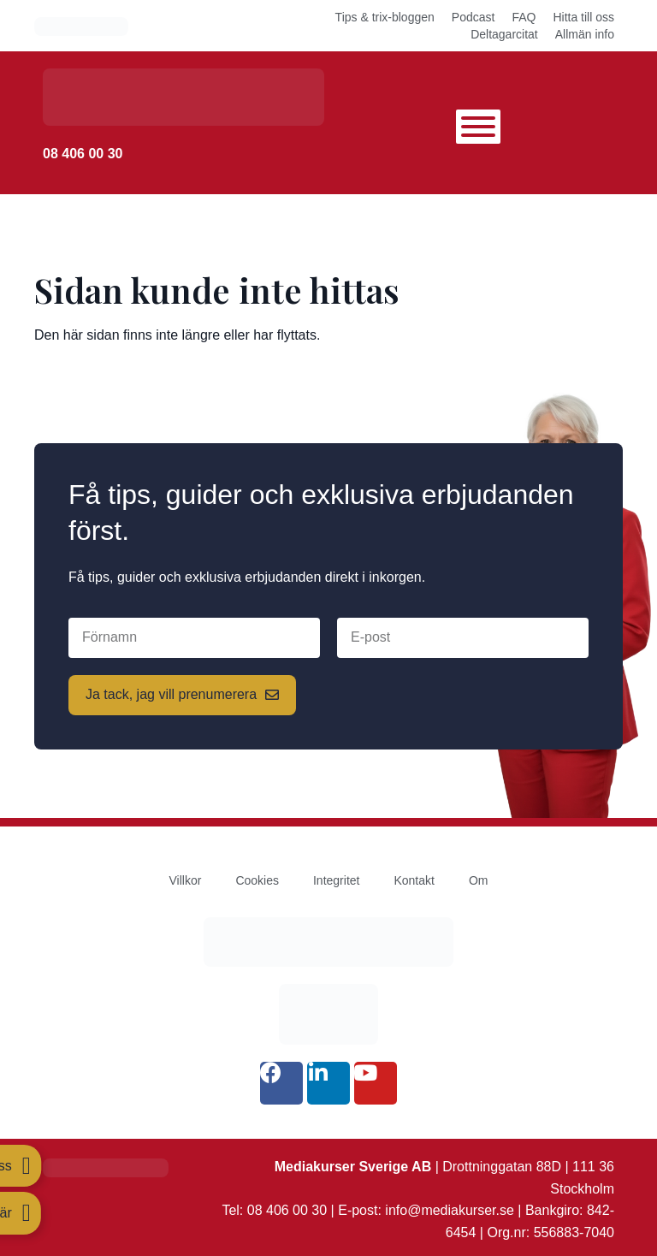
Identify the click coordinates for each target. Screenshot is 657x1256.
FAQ (524, 17)
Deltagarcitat (504, 34)
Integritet (336, 880)
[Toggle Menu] (478, 126)
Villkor (185, 880)
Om (478, 880)
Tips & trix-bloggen (385, 17)
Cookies (257, 880)
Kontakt (414, 880)
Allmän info (584, 34)
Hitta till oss (583, 17)
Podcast (473, 17)
